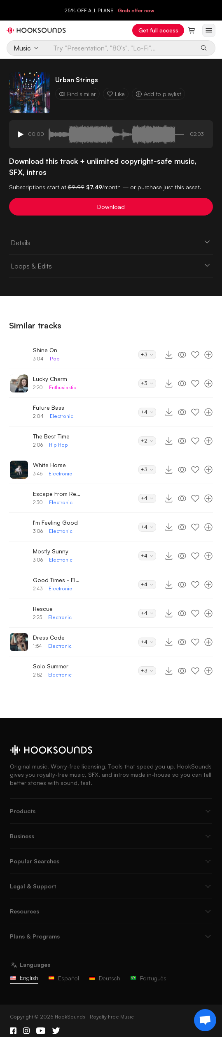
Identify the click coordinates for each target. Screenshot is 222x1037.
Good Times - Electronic (57, 579)
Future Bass (48, 407)
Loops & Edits (111, 265)
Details (111, 242)
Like (116, 93)
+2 (147, 441)
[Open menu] (208, 30)
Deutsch (104, 978)
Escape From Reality (57, 493)
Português (148, 978)
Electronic (61, 416)
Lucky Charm (50, 378)
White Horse (49, 464)
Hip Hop (58, 445)
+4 (147, 412)
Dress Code (49, 637)
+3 (147, 354)
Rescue (43, 608)
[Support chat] (205, 1020)
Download (111, 206)
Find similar (77, 93)
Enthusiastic (62, 387)
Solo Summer (50, 666)
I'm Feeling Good (55, 522)
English (24, 977)
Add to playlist (158, 93)
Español (63, 978)
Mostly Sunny (50, 551)
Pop (55, 359)
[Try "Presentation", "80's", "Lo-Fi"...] (120, 48)
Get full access (158, 30)
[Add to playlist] (208, 354)
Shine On (45, 349)
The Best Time (51, 436)
